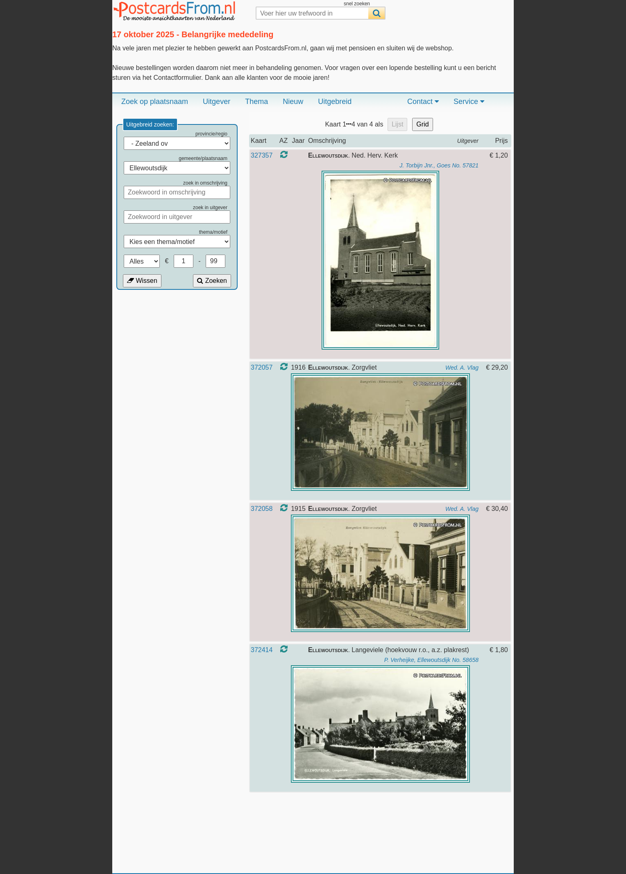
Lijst (397, 124)
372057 (261, 367)
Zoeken (212, 280)
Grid (422, 124)
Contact (423, 101)
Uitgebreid (335, 101)
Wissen (142, 280)
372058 (261, 508)
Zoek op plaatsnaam (154, 101)
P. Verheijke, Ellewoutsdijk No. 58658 (431, 660)
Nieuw (293, 101)
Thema (256, 101)
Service (469, 101)
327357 (261, 155)
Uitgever (216, 101)
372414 (261, 649)
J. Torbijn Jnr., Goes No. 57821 (439, 165)
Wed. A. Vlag (462, 367)
